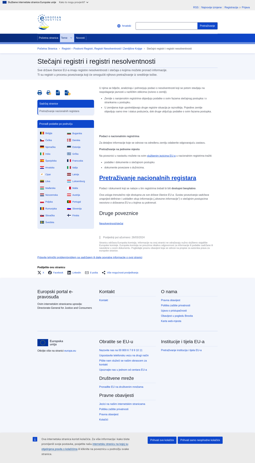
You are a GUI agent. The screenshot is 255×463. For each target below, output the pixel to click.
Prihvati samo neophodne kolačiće (200, 440)
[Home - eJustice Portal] (49, 22)
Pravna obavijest (170, 300)
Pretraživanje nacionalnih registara (59, 111)
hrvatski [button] (124, 26)
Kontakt (103, 300)
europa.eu (70, 350)
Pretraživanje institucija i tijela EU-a (181, 350)
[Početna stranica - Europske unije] (50, 342)
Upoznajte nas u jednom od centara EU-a (123, 369)
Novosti (80, 37)
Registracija (231, 7)
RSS (196, 7)
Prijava (246, 7)
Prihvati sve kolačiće (162, 440)
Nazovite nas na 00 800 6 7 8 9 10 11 (120, 350)
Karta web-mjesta (171, 321)
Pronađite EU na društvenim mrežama (121, 386)
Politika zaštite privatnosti (175, 305)
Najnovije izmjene (211, 7)
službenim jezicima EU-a (161, 155)
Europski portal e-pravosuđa (55, 294)
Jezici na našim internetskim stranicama (122, 404)
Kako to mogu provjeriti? (73, 2)
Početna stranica (48, 37)
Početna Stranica (47, 48)
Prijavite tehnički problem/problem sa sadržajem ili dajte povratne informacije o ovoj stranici (89, 257)
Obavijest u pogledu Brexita (177, 315)
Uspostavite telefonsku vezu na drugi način (124, 355)
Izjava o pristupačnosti (174, 310)
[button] (41, 273)
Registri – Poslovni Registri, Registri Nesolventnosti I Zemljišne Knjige (102, 48)
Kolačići (103, 419)
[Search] (207, 25)
